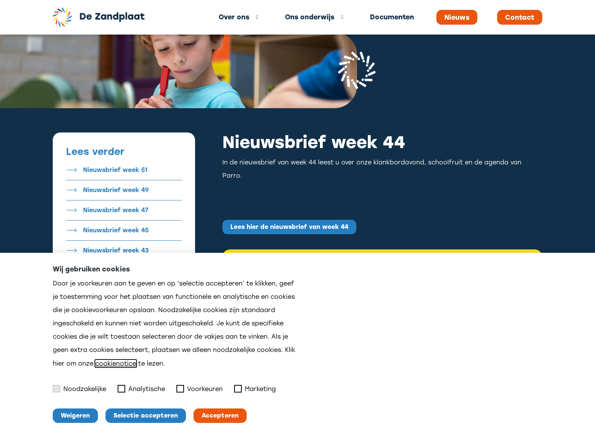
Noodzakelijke (79, 389)
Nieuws (456, 17)
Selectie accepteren (145, 415)
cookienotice (115, 363)
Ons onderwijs (309, 17)
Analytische (141, 389)
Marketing (255, 389)
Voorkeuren (199, 389)
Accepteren (220, 415)
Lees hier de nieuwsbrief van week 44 (289, 226)
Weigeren (75, 415)
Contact (519, 17)
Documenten (392, 17)
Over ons (234, 17)
